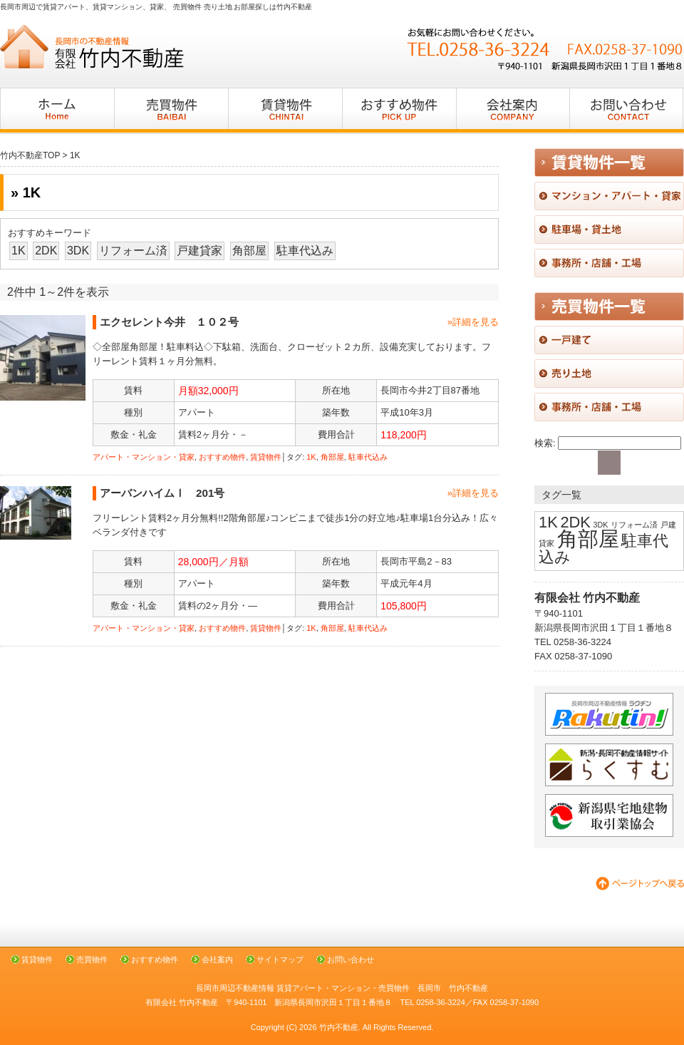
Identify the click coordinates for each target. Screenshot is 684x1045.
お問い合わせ (350, 959)
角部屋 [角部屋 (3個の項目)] (588, 538)
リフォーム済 (133, 250)
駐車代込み (304, 250)
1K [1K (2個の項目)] (548, 522)
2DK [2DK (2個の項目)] (575, 522)
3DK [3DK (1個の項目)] (601, 524)
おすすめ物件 (222, 457)
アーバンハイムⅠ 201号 (167, 493)
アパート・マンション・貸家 (144, 457)
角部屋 (249, 250)
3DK (78, 250)
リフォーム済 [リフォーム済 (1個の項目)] (634, 524)
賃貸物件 (265, 457)
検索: (545, 443)
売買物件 (92, 959)
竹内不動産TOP (30, 155)
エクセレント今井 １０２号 (169, 322)
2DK (46, 250)
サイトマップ (280, 959)
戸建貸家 (199, 250)
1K (18, 250)
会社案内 (217, 959)
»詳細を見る (473, 321)
